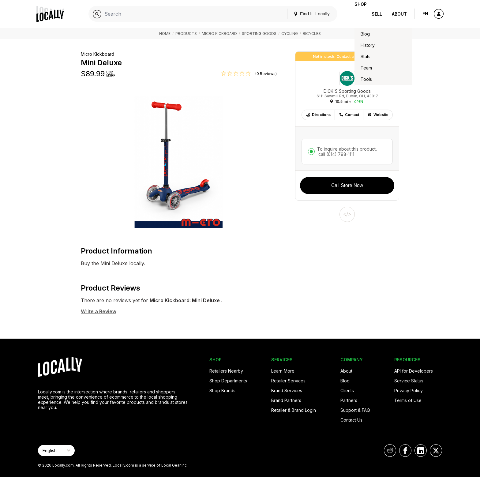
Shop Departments (228, 380)
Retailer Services (288, 380)
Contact (349, 114)
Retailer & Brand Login (293, 410)
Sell (377, 14)
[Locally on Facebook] (405, 450)
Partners (348, 400)
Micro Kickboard (219, 33)
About (399, 14)
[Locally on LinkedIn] (420, 450)
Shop (356, 14)
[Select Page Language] (56, 450)
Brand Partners (286, 400)
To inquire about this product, (347, 151)
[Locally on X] (436, 450)
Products (186, 33)
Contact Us (351, 420)
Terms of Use (408, 400)
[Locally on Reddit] (390, 450)
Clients (347, 390)
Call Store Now (347, 185)
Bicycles (312, 33)
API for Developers (413, 371)
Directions (318, 114)
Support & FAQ (355, 410)
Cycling (289, 33)
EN (425, 13)
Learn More (282, 371)
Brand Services (286, 390)
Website (377, 114)
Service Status (408, 380)
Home (165, 33)
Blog (345, 380)
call (335, 154)
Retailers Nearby (226, 371)
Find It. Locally (302, 13)
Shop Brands (222, 390)
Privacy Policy (408, 390)
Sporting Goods (259, 33)
